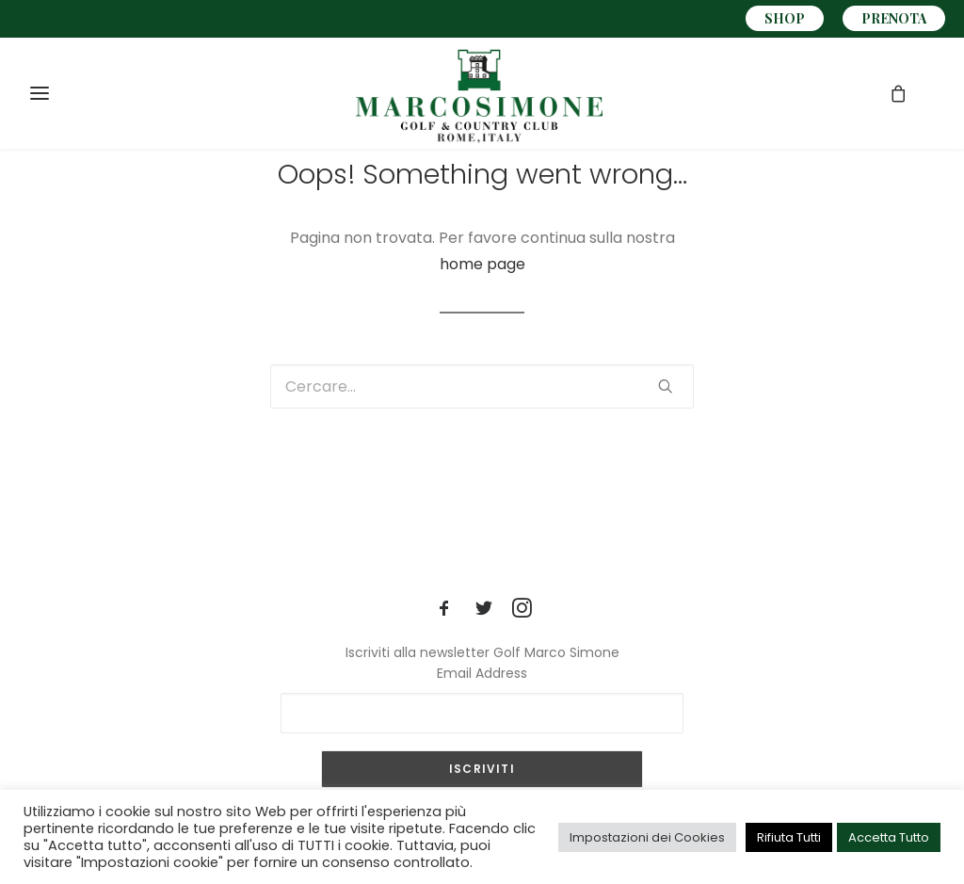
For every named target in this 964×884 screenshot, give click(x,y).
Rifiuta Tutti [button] (789, 837)
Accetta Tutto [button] (888, 837)
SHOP (784, 18)
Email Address (482, 673)
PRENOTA (893, 18)
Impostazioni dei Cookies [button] (647, 837)
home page (482, 264)
